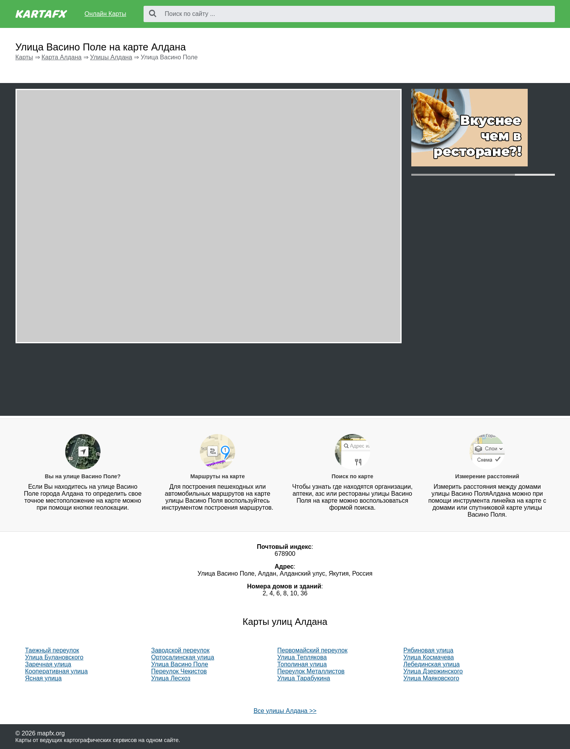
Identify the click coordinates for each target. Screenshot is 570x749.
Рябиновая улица (429, 650)
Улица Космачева (429, 657)
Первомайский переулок (312, 650)
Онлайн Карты (105, 13)
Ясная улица (43, 678)
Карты (24, 57)
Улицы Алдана (111, 57)
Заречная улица (48, 664)
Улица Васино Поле (179, 664)
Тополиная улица (302, 664)
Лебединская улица (432, 664)
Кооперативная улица (56, 671)
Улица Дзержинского (433, 671)
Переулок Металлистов (311, 671)
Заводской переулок (180, 650)
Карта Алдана (61, 57)
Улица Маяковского (431, 678)
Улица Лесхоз (171, 678)
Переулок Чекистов (179, 671)
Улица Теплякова (302, 657)
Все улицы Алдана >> (284, 710)
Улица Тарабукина (303, 678)
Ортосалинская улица (182, 657)
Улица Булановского (54, 657)
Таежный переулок (52, 650)
